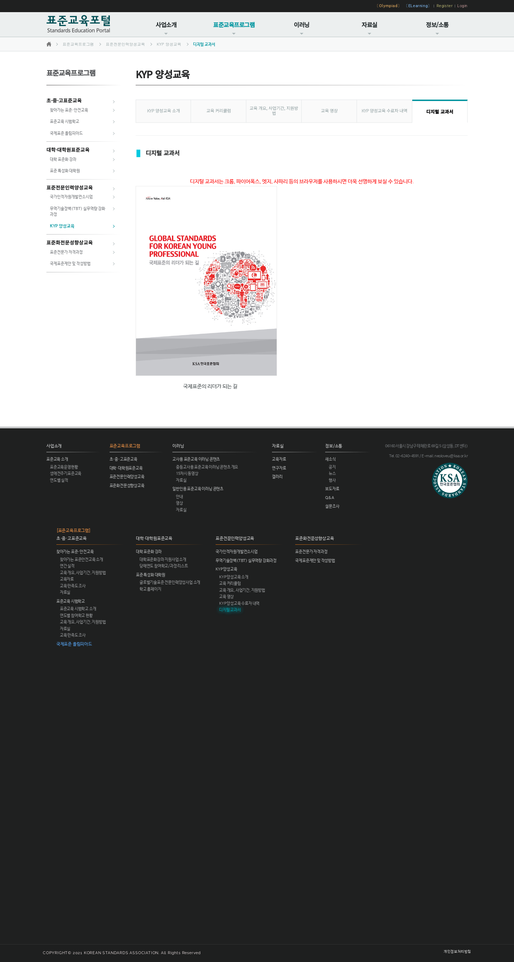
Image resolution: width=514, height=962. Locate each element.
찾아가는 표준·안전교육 (69, 110)
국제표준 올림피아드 (66, 133)
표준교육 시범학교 (64, 122)
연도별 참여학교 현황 (76, 616)
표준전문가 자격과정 (66, 252)
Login (462, 5)
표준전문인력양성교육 (125, 44)
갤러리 (277, 477)
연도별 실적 (59, 480)
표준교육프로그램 (234, 28)
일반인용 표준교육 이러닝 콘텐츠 (197, 489)
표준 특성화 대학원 (65, 171)
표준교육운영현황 (64, 467)
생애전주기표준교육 (65, 474)
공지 (332, 467)
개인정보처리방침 (457, 952)
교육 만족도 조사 (73, 586)
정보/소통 (437, 28)
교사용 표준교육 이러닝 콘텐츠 (196, 459)
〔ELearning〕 (418, 5)
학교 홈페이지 (150, 589)
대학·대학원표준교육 (68, 149)
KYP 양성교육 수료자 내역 (384, 110)
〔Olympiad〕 (388, 5)
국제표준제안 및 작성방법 (70, 264)
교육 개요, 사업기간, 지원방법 (274, 110)
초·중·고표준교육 (64, 100)
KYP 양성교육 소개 (163, 110)
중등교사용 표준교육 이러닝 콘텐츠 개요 (207, 467)
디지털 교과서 (204, 44)
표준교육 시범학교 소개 (78, 609)
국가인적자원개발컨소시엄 (71, 197)
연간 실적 (67, 566)
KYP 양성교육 (169, 44)
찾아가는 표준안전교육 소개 (81, 560)
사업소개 (166, 28)
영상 (179, 503)
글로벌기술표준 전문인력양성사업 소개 (170, 582)
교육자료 (279, 459)
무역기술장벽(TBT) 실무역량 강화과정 (246, 561)
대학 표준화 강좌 (63, 159)
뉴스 (332, 474)
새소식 (330, 459)
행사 (332, 480)
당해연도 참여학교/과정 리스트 (164, 566)
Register (445, 5)
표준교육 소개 (57, 459)
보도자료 (332, 489)
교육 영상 (329, 110)
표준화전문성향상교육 (69, 242)
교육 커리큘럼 (218, 110)
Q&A (329, 498)
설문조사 (332, 506)
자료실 (369, 28)
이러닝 (301, 28)
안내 (179, 497)
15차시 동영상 (187, 474)
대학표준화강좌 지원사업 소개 (163, 560)
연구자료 (279, 468)
